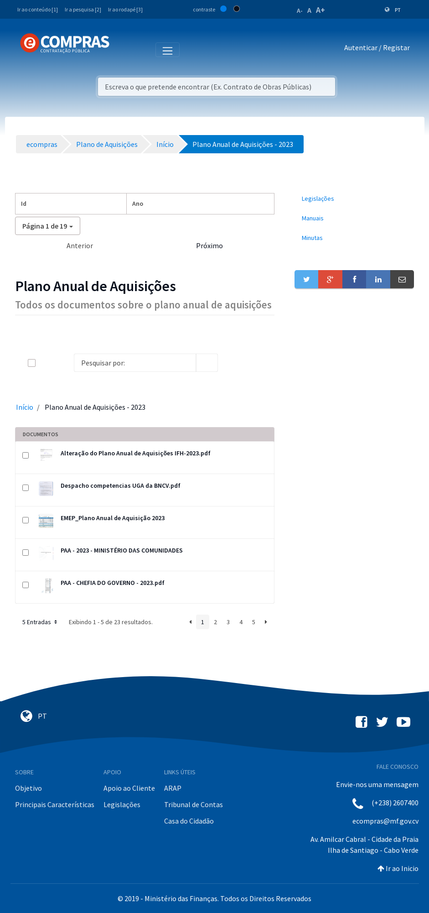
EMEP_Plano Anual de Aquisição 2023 (113, 518)
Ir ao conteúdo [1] (37, 9)
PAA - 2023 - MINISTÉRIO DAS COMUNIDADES (122, 550)
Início (24, 407)
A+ (320, 10)
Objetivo (28, 788)
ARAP (172, 788)
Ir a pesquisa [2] (83, 9)
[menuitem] (354, 198)
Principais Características (54, 804)
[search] (207, 363)
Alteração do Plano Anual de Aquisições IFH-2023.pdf (136, 453)
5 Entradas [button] (40, 622)
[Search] (135, 363)
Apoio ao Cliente (129, 788)
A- (300, 10)
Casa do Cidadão (189, 820)
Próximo (209, 245)
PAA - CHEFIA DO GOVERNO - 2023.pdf (113, 583)
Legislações (121, 804)
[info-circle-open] (232, 362)
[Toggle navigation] (122, 49)
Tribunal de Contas (193, 804)
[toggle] (46, 362)
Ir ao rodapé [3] (125, 9)
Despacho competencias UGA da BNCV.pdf (121, 485)
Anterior (80, 245)
